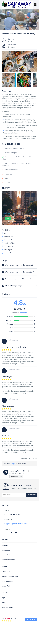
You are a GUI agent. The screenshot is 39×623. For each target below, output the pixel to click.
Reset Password (7, 607)
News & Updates (7, 581)
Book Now (31, 620)
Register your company (10, 576)
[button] (32, 66)
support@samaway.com (15, 523)
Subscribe (32, 495)
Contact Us (6, 550)
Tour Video (30, 25)
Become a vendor (8, 560)
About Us (5, 545)
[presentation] (27, 195)
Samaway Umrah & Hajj (18, 471)
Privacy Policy (6, 555)
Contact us (6, 571)
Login (3, 598)
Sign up (4, 602)
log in (13, 464)
